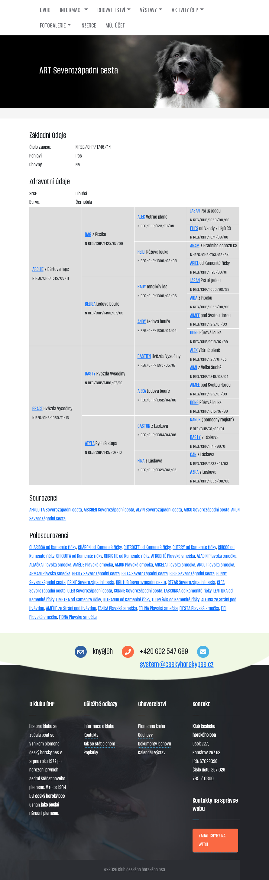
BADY (142, 286)
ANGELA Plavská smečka (175, 564)
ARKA (142, 391)
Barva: (34, 202)
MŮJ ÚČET (115, 25)
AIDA (193, 297)
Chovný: (36, 164)
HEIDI (141, 251)
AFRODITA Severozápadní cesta (55, 509)
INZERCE (88, 25)
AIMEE (195, 315)
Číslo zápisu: (40, 147)
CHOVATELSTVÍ (111, 10)
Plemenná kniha (151, 726)
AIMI (193, 367)
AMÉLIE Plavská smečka (93, 564)
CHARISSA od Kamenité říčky (52, 547)
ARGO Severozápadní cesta (206, 509)
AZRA (194, 472)
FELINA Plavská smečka (158, 608)
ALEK (141, 216)
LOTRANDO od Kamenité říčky (126, 599)
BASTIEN (144, 356)
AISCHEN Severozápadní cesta (109, 509)
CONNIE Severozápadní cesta (138, 590)
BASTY (195, 437)
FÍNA (141, 460)
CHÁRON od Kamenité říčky (100, 547)
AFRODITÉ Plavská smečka (173, 556)
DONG (194, 332)
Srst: (33, 193)
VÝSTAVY (148, 10)
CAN (193, 454)
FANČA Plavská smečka (117, 608)
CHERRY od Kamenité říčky (194, 547)
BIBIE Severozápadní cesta (192, 573)
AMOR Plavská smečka (134, 564)
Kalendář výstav (152, 752)
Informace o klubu (99, 726)
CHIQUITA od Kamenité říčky (79, 556)
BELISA (90, 303)
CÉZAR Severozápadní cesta (191, 582)
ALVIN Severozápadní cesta (159, 509)
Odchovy (145, 735)
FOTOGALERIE (53, 25)
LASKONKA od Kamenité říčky (188, 590)
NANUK (195, 419)
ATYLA (90, 443)
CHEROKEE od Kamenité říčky (147, 547)
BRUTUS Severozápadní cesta (141, 582)
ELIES (194, 228)
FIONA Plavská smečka (78, 617)
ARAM (194, 245)
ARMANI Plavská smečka (49, 573)
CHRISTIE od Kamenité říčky (126, 556)
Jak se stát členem (99, 743)
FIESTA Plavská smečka (199, 608)
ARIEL (194, 263)
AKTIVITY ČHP (185, 10)
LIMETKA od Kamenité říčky (78, 599)
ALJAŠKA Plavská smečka (50, 564)
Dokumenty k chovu (154, 743)
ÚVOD (45, 10)
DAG (88, 234)
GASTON (144, 426)
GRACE (37, 408)
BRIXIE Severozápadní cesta (90, 582)
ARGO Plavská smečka (215, 564)
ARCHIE (38, 269)
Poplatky (91, 752)
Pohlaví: (36, 155)
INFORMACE (71, 10)
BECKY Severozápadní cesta (96, 573)
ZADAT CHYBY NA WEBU (212, 840)
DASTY (90, 373)
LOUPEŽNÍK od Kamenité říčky (175, 599)
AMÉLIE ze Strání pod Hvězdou (71, 608)
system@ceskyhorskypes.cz (177, 664)
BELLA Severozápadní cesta (145, 573)
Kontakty (91, 735)
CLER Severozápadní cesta (89, 590)
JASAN (195, 210)
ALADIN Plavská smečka (216, 556)
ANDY (142, 321)
